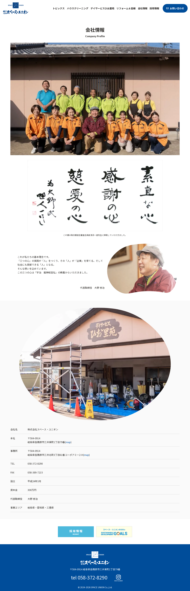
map (68, 442)
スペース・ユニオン (15, 8)
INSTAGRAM (118, 581)
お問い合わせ (177, 8)
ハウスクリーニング (77, 8)
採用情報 (154, 8)
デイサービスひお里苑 (102, 8)
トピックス (59, 8)
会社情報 (142, 8)
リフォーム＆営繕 (126, 8)
